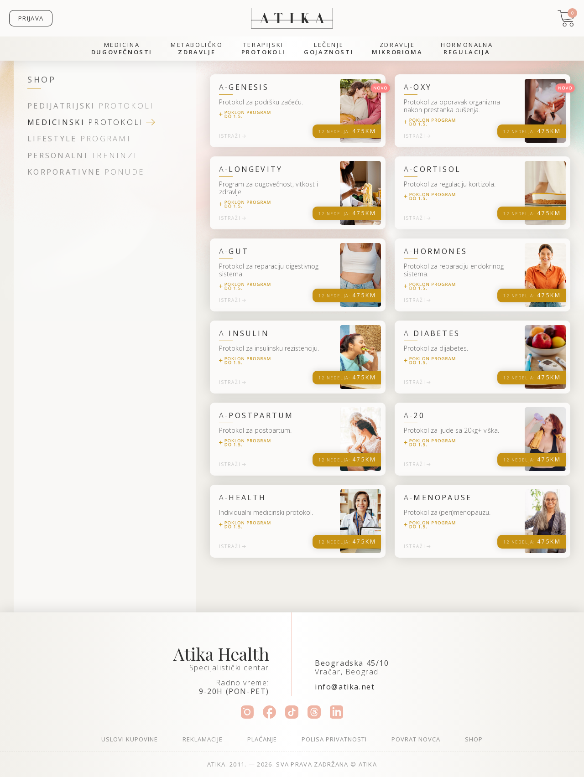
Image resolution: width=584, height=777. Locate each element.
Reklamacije (202, 739)
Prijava (30, 18)
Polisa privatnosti (334, 739)
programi (79, 138)
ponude (86, 172)
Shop (474, 739)
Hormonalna (467, 48)
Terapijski (263, 48)
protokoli (90, 105)
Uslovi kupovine (129, 739)
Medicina (121, 48)
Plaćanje (262, 739)
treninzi (82, 155)
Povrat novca (415, 739)
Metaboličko (197, 48)
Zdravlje (397, 48)
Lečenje (329, 48)
